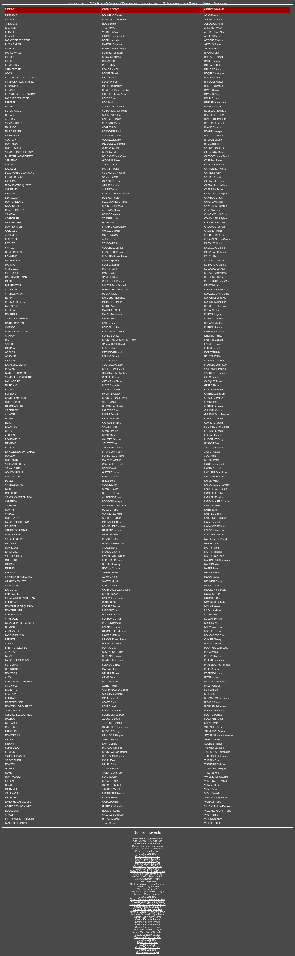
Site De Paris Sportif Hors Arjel (147, 932)
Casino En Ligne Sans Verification (147, 899)
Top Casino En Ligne (147, 942)
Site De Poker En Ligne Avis (147, 841)
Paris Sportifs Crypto (147, 889)
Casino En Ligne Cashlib (147, 934)
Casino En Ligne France (147, 843)
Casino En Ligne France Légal (147, 846)
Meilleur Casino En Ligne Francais (147, 871)
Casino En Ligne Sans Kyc (147, 937)
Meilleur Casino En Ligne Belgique (180, 3)
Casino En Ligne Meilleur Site (147, 874)
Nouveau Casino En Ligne (147, 894)
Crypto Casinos (147, 945)
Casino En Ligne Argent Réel (147, 909)
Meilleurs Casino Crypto (147, 879)
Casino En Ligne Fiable (215, 3)
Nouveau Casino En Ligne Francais (147, 904)
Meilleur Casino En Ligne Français (147, 884)
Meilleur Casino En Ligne (147, 851)
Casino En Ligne (76, 3)
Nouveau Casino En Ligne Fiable (147, 902)
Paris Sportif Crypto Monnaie (147, 838)
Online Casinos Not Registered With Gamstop (113, 3)
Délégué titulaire (110, 9)
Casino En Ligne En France (147, 866)
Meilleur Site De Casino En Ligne (148, 891)
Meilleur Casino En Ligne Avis (147, 876)
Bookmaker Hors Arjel (147, 952)
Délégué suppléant (213, 9)
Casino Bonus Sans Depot (147, 917)
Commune (10, 9)
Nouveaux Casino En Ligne (147, 929)
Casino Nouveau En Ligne (147, 907)
